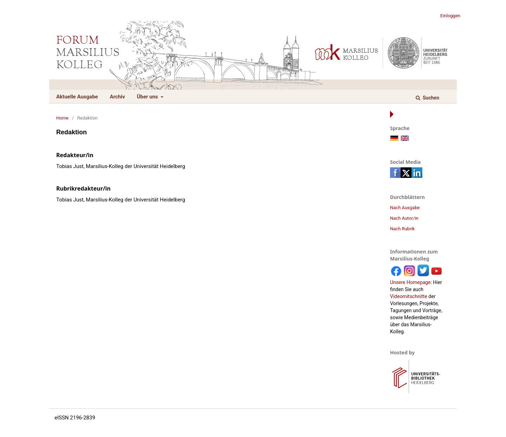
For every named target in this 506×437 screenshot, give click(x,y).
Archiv (117, 97)
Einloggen (450, 15)
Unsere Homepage (410, 282)
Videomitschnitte (408, 296)
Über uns (148, 97)
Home (62, 118)
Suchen (430, 98)
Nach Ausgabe (405, 207)
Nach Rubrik (402, 228)
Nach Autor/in (404, 218)
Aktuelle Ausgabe (77, 97)
